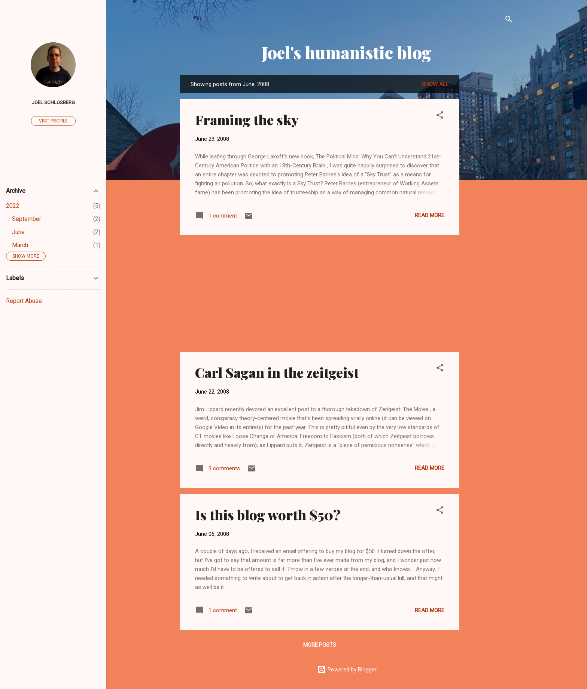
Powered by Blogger (347, 669)
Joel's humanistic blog (347, 52)
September (26, 218)
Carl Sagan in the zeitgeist (277, 372)
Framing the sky (247, 119)
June (18, 232)
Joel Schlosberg (53, 102)
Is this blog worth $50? (268, 514)
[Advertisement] (489, 187)
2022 (12, 205)
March (20, 245)
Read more (429, 215)
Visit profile (53, 121)
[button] (439, 116)
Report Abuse (24, 300)
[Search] (508, 20)
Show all (435, 84)
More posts (319, 645)
